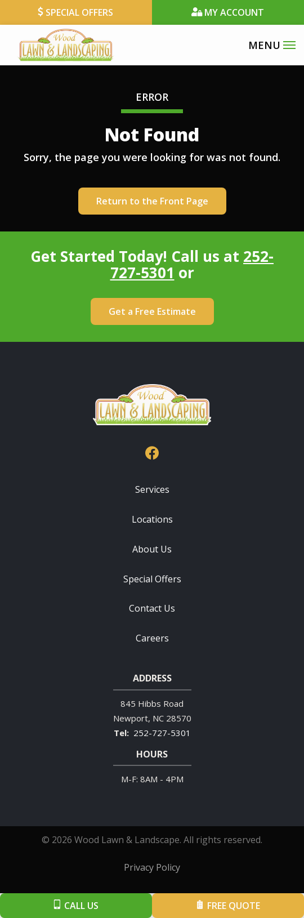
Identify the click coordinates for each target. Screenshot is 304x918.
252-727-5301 (162, 732)
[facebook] (152, 451)
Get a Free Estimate (152, 311)
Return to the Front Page (152, 201)
